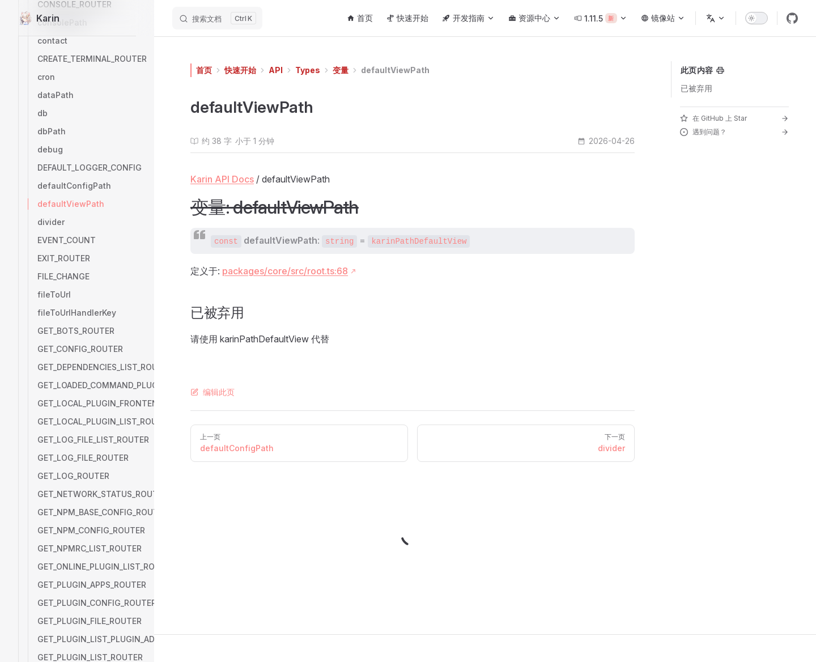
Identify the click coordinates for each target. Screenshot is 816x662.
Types (307, 70)
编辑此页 (212, 392)
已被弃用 (696, 88)
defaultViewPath (395, 70)
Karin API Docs (222, 179)
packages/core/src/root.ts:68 (285, 271)
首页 (204, 70)
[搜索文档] (217, 18)
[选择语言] (715, 18)
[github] (792, 18)
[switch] (756, 18)
